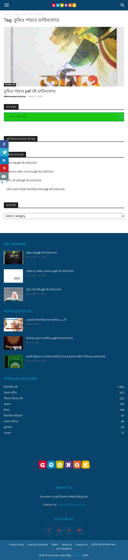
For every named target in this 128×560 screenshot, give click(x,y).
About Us (67, 544)
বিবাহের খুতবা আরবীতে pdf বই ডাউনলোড (49, 338)
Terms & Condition (37, 544)
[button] (6, 5)
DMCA (54, 544)
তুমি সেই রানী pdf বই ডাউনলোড (23, 180)
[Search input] (62, 117)
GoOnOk (77, 555)
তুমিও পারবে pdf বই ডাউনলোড (29, 91)
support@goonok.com (71, 504)
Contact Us (81, 544)
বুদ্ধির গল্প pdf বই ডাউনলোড (21, 162)
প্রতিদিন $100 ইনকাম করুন (103, 544)
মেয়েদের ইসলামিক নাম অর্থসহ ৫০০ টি (46, 319)
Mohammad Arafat (15, 96)
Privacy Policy (16, 544)
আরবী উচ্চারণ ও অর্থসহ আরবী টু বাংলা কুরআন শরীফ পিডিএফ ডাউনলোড (65, 356)
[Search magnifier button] (119, 117)
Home (7, 14)
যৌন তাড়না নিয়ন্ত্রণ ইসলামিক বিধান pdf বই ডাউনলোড (35, 189)
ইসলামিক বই (10, 84)
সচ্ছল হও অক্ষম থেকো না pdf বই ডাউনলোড (30, 171)
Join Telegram (64, 548)
